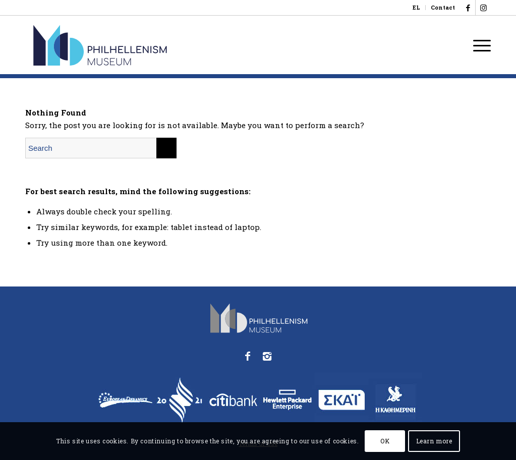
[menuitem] (417, 7)
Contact (443, 7)
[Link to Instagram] (483, 7)
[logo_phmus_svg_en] (137, 45)
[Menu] (479, 45)
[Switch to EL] (416, 7)
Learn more (434, 441)
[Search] (101, 148)
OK (384, 441)
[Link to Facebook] (468, 7)
